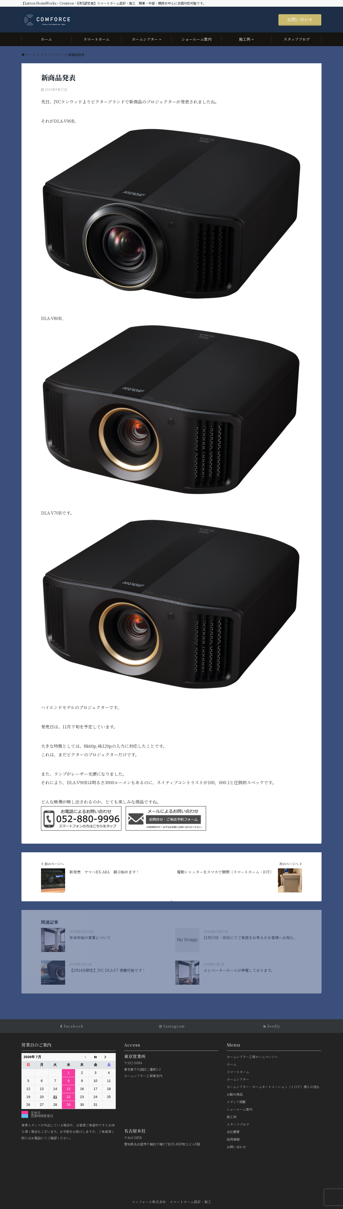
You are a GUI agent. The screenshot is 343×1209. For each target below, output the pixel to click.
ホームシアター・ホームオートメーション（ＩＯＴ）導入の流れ (273, 1086)
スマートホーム (96, 39)
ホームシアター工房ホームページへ (252, 1056)
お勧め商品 (235, 1094)
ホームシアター (145, 39)
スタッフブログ (297, 39)
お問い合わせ (300, 19)
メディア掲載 (236, 1101)
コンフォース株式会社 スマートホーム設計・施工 (171, 1201)
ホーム (46, 39)
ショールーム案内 (196, 39)
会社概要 (233, 1131)
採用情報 (233, 1139)
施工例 (244, 39)
